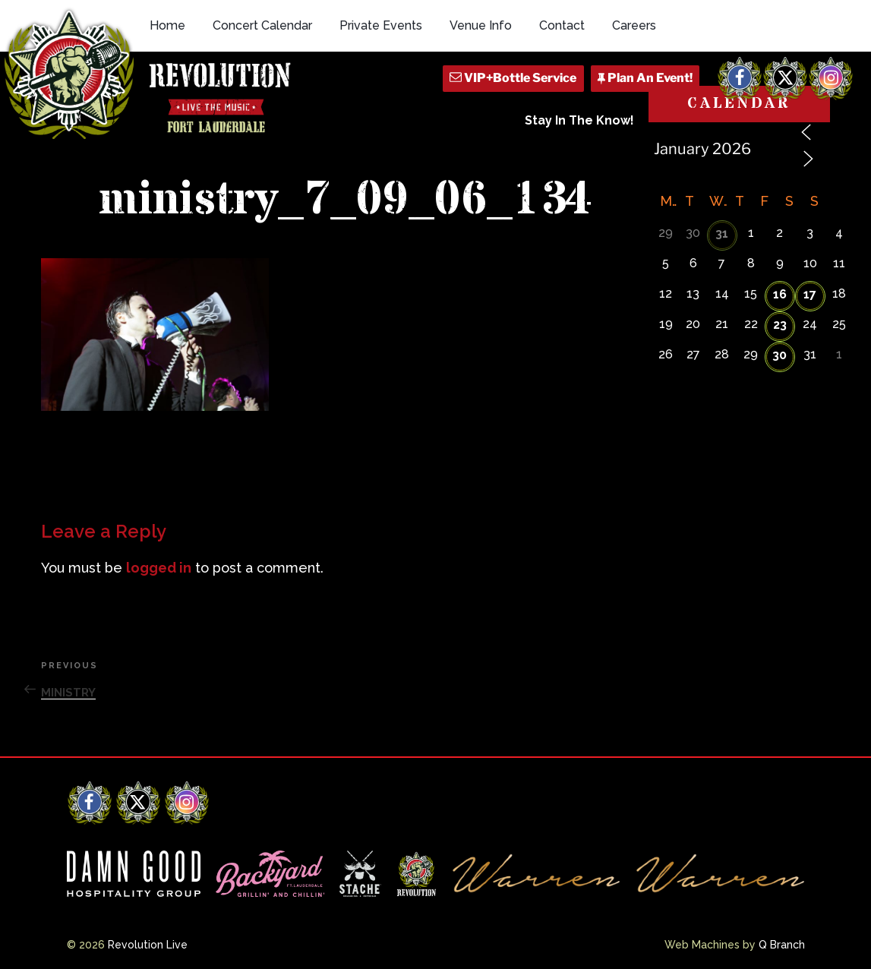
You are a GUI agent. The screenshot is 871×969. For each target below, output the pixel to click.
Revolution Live (148, 945)
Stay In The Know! (579, 120)
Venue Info (481, 25)
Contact (562, 25)
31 (721, 233)
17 (809, 294)
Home (167, 25)
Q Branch (782, 945)
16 (780, 294)
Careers (634, 25)
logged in (158, 568)
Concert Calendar (262, 25)
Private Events (380, 25)
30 (779, 355)
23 (780, 324)
